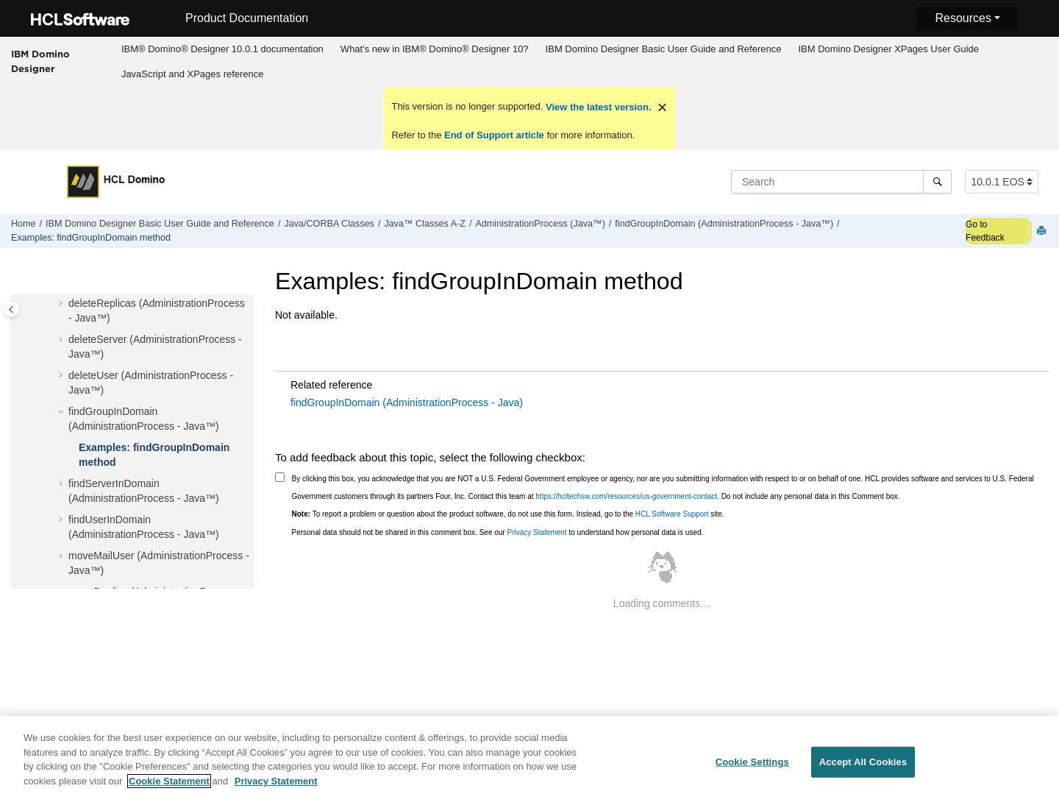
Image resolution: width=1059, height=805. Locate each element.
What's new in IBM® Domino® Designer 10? (434, 48)
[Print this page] (1043, 231)
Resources (963, 18)
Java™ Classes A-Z (425, 224)
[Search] (937, 182)
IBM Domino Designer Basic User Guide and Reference (664, 48)
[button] (62, 304)
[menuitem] (222, 49)
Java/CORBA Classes (329, 224)
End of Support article (493, 135)
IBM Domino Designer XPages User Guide (888, 48)
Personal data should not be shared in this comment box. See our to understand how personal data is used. (498, 532)
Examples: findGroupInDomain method (91, 238)
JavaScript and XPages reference (192, 73)
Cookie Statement (169, 788)
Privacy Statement (536, 532)
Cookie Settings (752, 769)
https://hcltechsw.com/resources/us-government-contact (626, 496)
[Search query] (841, 182)
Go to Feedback (985, 231)
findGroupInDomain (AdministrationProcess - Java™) (724, 224)
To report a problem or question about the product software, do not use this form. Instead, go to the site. (508, 514)
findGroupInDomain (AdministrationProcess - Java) (406, 402)
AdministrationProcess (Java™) (540, 224)
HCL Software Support (672, 514)
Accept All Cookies (863, 769)
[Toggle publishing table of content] (11, 309)
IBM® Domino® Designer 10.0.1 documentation (222, 48)
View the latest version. (597, 107)
